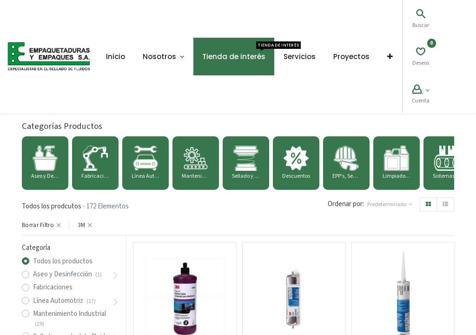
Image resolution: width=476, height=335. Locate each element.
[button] (390, 57)
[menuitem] (115, 57)
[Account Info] (421, 90)
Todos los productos (63, 261)
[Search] (421, 15)
